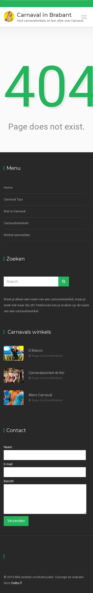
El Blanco (36, 350)
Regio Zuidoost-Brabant (47, 355)
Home (8, 187)
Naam (45, 452)
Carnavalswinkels (16, 223)
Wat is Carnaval (15, 211)
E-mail (45, 469)
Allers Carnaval (40, 395)
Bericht (45, 496)
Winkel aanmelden (17, 235)
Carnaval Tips (13, 199)
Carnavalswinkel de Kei (46, 373)
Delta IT (16, 583)
